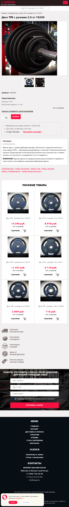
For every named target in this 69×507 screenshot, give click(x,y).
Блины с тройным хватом (11, 171)
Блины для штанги (22, 169)
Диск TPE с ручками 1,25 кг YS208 (50, 306)
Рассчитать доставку (32, 132)
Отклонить (26, 502)
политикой (21, 399)
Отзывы (34, 438)
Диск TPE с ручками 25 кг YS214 (18, 218)
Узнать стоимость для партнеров (17, 111)
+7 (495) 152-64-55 (34, 474)
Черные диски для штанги (31, 171)
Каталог (34, 429)
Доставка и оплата (34, 432)
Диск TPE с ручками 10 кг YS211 (51, 262)
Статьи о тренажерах (34, 457)
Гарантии (34, 435)
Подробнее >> (19, 498)
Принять (13, 502)
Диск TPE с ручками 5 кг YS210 (18, 306)
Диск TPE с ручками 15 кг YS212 (51, 218)
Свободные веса (13, 13)
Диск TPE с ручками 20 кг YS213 (18, 262)
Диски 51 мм (35, 169)
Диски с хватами (48, 169)
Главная (4, 13)
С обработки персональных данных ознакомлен (35, 399)
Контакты (34, 443)
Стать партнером (34, 440)
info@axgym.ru (34, 480)
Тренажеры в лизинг (34, 455)
